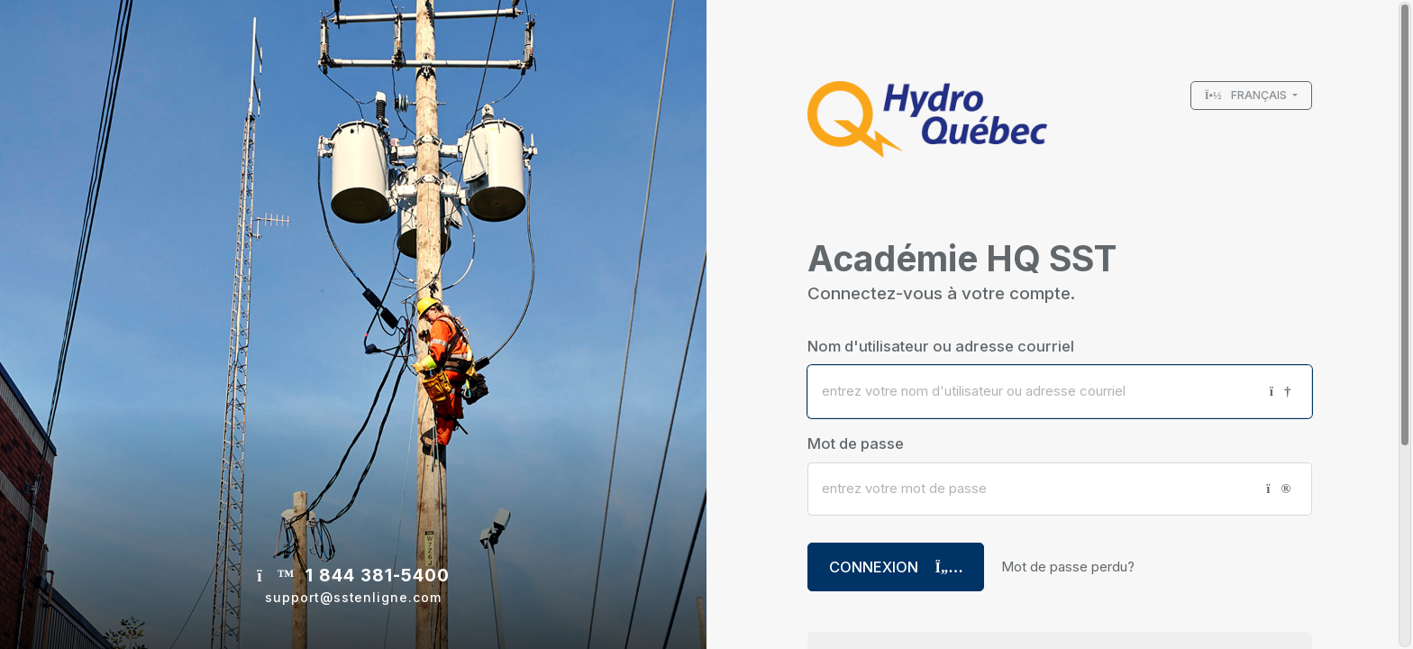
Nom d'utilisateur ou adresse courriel (940, 346)
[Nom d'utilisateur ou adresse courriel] (1031, 391)
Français (1247, 95)
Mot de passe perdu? (1068, 566)
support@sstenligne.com (353, 597)
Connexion (896, 567)
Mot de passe (855, 443)
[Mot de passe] (1030, 489)
